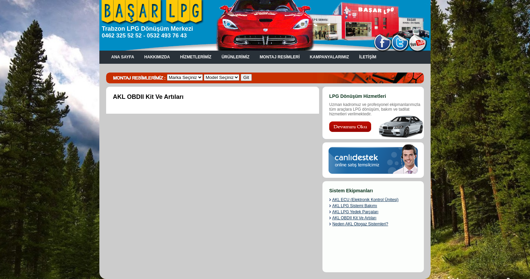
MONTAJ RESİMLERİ (279, 57)
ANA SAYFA (122, 57)
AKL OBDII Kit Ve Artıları (354, 218)
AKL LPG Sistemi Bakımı (354, 205)
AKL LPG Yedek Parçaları (355, 212)
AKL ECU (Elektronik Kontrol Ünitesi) (365, 199)
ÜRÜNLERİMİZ (235, 57)
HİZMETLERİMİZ (196, 57)
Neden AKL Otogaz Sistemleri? (360, 224)
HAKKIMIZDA (157, 57)
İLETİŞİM (368, 57)
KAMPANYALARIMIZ (329, 57)
